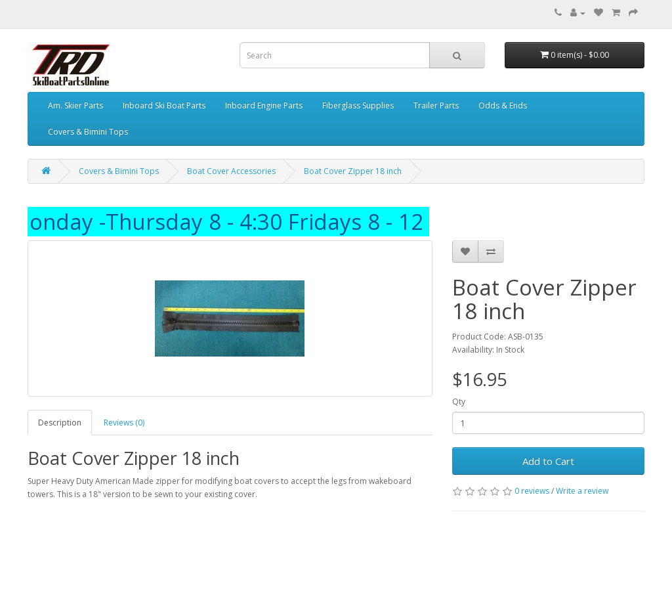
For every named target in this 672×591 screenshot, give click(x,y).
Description (59, 422)
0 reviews (531, 490)
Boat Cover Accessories (231, 171)
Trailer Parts (436, 105)
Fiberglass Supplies (358, 105)
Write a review (582, 490)
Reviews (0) (124, 422)
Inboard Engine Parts (264, 105)
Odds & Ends (502, 105)
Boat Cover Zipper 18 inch (353, 171)
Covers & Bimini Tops (88, 131)
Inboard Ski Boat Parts (164, 105)
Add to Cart (548, 461)
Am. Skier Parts (75, 105)
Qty (458, 401)
